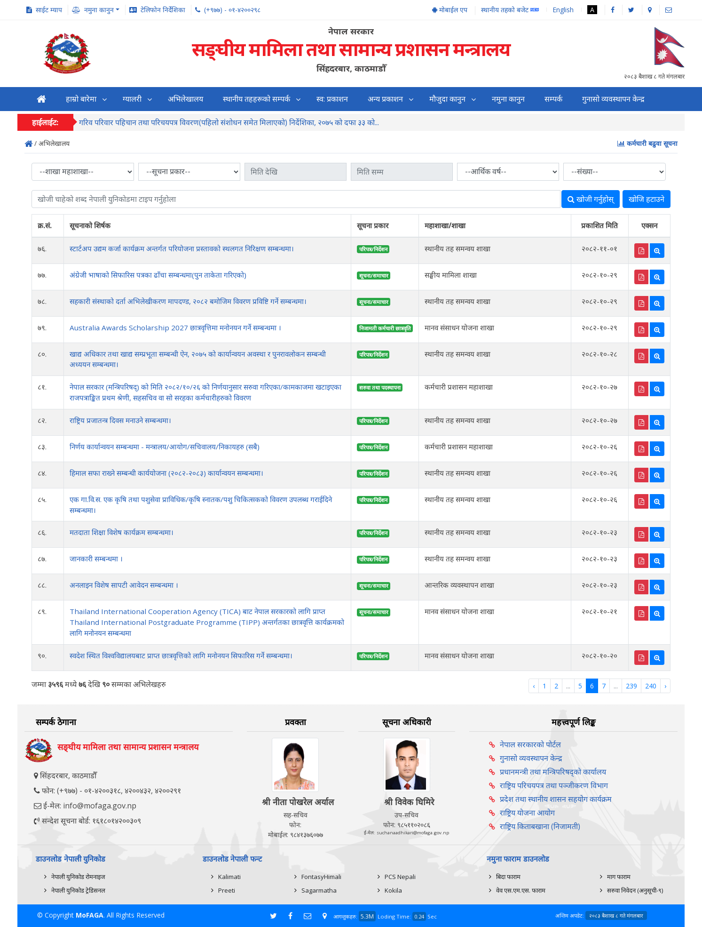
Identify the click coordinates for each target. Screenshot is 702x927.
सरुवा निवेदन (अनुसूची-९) (635, 890)
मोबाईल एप (449, 9)
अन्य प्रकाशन (385, 99)
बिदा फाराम (508, 876)
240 (650, 685)
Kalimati (229, 876)
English (563, 10)
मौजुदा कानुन (447, 99)
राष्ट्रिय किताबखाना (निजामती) (540, 826)
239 (631, 685)
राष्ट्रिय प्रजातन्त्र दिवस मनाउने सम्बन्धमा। (120, 420)
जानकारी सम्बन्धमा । (96, 558)
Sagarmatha (319, 890)
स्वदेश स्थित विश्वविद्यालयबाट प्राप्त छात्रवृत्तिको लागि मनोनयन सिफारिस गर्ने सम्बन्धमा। (181, 655)
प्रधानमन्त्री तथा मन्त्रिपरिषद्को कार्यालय (553, 772)
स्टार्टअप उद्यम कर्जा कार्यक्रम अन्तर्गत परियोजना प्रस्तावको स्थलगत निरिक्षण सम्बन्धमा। (182, 248)
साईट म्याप (49, 9)
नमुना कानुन (508, 99)
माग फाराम (619, 876)
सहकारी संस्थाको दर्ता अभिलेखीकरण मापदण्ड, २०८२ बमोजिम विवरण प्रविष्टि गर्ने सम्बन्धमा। (188, 301)
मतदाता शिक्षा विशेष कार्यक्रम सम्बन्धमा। (122, 532)
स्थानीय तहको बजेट (510, 10)
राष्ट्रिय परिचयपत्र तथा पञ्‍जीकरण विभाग (554, 785)
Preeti (226, 890)
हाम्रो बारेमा (81, 99)
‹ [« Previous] (534, 685)
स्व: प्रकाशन (332, 99)
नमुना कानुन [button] (99, 9)
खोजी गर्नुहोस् (591, 199)
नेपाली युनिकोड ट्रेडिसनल (78, 890)
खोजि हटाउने (646, 199)
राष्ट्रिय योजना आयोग (527, 812)
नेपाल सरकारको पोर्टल (530, 744)
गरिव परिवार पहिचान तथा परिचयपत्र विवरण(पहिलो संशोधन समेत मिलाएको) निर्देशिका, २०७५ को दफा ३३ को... (229, 123)
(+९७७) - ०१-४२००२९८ (232, 9)
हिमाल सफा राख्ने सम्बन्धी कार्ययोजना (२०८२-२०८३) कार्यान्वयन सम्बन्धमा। (166, 473)
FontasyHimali (321, 876)
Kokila (393, 890)
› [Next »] (665, 685)
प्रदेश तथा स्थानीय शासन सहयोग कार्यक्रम (556, 799)
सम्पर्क (553, 99)
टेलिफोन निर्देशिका (163, 9)
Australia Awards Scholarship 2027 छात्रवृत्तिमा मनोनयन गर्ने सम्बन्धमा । (175, 327)
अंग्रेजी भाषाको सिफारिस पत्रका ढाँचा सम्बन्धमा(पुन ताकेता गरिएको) (158, 275)
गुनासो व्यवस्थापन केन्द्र (613, 99)
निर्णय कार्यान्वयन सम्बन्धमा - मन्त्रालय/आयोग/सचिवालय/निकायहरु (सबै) (165, 446)
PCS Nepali (400, 876)
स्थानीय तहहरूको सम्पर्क (256, 99)
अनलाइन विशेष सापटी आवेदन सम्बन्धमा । (124, 585)
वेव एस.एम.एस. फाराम (520, 890)
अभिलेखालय (185, 99)
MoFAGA (89, 915)
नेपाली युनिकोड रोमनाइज (78, 876)
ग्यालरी (132, 99)
